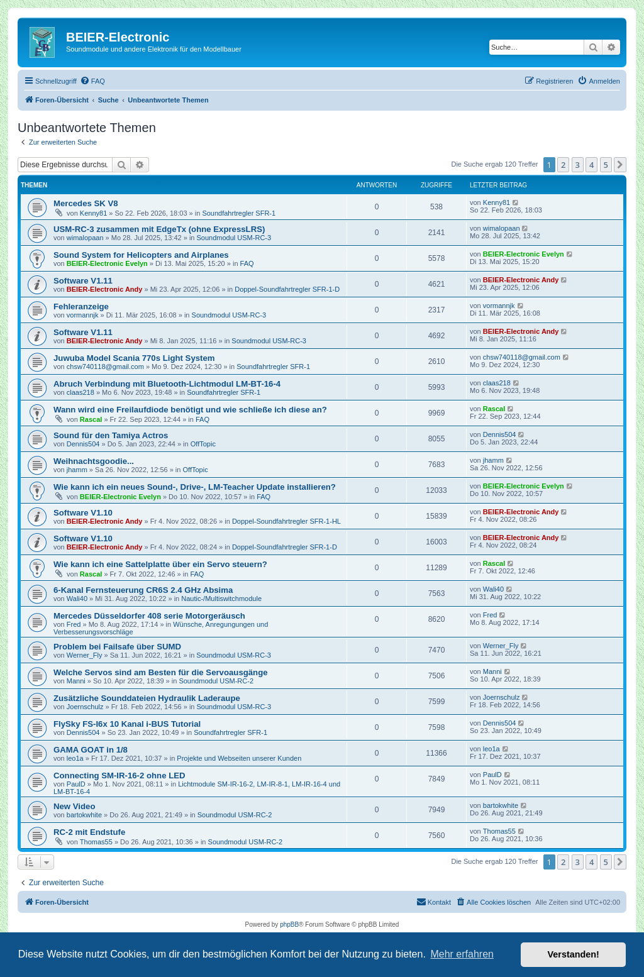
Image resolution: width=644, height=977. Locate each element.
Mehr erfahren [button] (462, 954)
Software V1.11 (83, 280)
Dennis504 (83, 444)
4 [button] (591, 164)
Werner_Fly (85, 655)
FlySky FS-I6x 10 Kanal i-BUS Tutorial (127, 724)
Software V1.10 (83, 512)
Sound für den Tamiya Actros (110, 435)
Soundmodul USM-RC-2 (216, 681)
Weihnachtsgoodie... (93, 461)
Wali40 (77, 598)
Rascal (91, 419)
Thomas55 (96, 842)
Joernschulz (85, 706)
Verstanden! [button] (573, 954)
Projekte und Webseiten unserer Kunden (239, 758)
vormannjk (83, 315)
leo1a (75, 758)
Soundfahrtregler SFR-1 (238, 213)
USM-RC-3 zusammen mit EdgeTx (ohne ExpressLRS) (159, 229)
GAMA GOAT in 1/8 (90, 749)
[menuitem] (92, 81)
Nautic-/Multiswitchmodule (221, 598)
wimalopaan (85, 237)
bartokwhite (84, 815)
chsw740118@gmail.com (105, 366)
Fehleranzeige (81, 306)
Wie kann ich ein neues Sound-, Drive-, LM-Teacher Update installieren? (194, 487)
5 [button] (606, 164)
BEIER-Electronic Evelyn (107, 263)
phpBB (289, 924)
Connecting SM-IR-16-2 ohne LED (119, 775)
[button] (620, 164)
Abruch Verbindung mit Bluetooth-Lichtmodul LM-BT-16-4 (166, 384)
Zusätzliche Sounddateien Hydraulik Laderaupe (146, 698)
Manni (76, 681)
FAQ (247, 263)
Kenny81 (93, 213)
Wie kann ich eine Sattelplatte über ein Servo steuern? (160, 564)
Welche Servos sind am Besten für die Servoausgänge (160, 672)
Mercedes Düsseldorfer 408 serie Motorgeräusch (149, 616)
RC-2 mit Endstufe (89, 832)
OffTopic (203, 444)
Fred (74, 624)
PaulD (76, 784)
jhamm (77, 469)
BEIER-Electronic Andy (105, 289)
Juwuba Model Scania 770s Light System (134, 358)
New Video (74, 806)
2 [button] (563, 164)
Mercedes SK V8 (85, 203)
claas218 (80, 392)
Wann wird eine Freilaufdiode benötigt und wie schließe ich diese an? (190, 409)
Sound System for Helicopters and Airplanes (141, 255)
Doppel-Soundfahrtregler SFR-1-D (287, 289)
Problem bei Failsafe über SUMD (117, 646)
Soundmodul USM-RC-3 (234, 237)
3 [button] (577, 164)
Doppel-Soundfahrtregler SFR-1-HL (286, 521)
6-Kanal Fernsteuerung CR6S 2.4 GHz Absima (143, 590)
